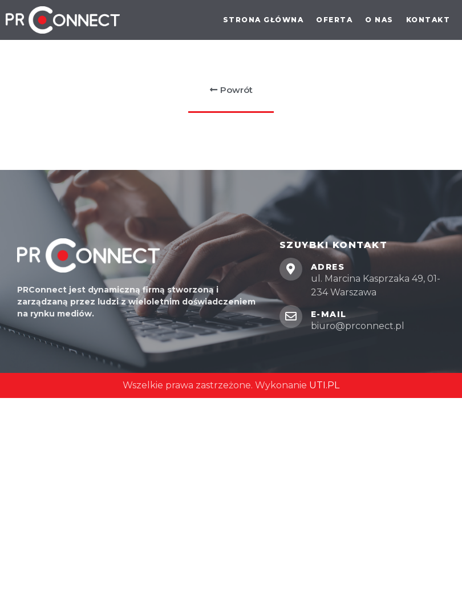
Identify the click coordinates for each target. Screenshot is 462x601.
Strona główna (263, 19)
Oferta (334, 19)
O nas (379, 19)
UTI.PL (324, 385)
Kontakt (428, 19)
